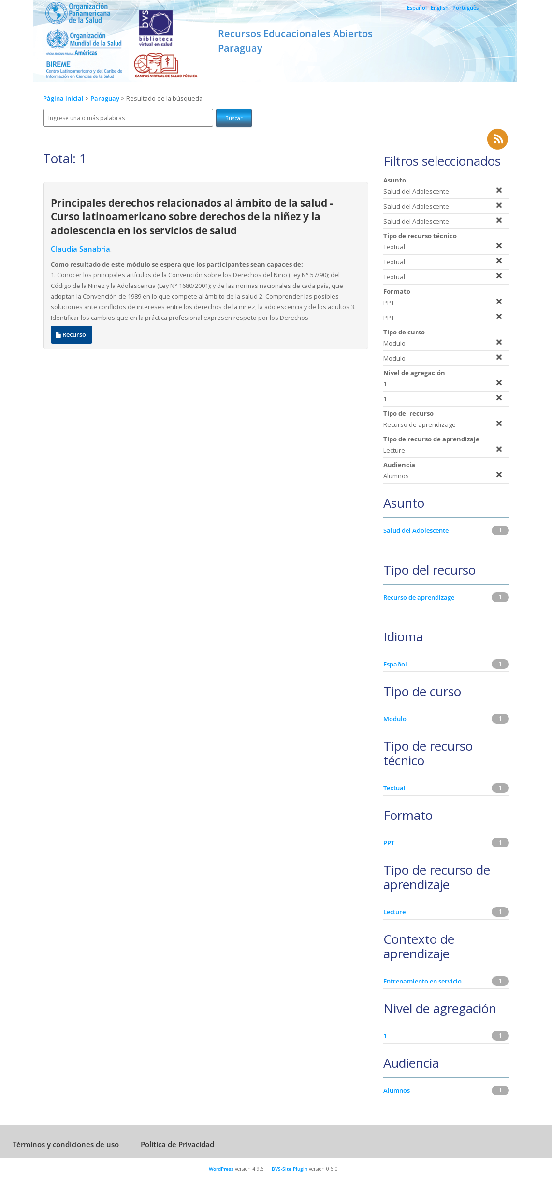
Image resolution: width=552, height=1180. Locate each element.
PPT (388, 842)
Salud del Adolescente (416, 530)
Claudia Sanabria (80, 249)
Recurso (71, 335)
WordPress (221, 1168)
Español (417, 7)
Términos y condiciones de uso (66, 1144)
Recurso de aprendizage (418, 597)
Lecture (394, 912)
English (440, 7)
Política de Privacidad (177, 1144)
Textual (394, 788)
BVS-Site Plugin (289, 1168)
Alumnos (396, 1090)
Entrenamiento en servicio (422, 981)
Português (465, 7)
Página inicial (63, 98)
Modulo (395, 718)
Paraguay (105, 98)
